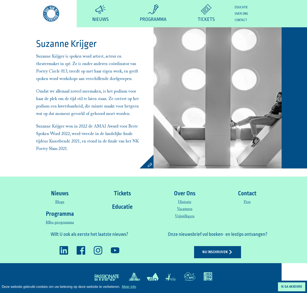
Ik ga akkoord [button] (291, 286)
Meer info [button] (129, 287)
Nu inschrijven (217, 252)
